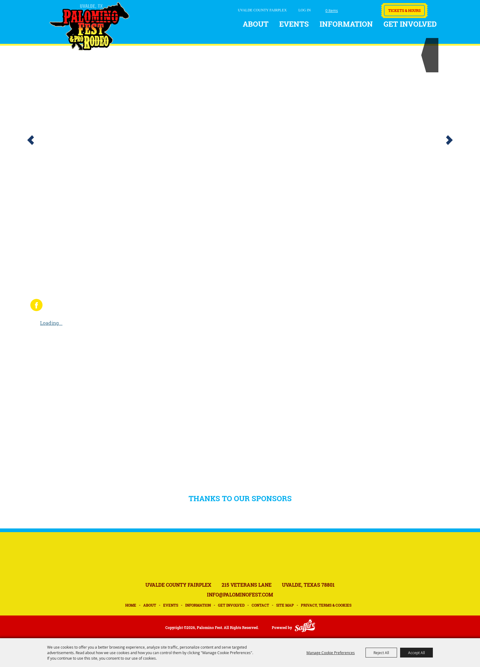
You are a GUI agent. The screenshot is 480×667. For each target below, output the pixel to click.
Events (294, 24)
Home (130, 605)
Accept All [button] (416, 652)
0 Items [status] (331, 10)
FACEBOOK (36, 305)
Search (351, 9)
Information (346, 24)
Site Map (285, 605)
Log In (304, 10)
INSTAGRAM (54, 305)
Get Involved (410, 24)
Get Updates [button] (368, 8)
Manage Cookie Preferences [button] (330, 652)
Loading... (51, 323)
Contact (260, 605)
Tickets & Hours (404, 10)
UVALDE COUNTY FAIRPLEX (262, 10)
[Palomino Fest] (89, 26)
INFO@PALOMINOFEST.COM (240, 594)
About (255, 24)
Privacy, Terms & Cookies (326, 605)
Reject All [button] (381, 652)
